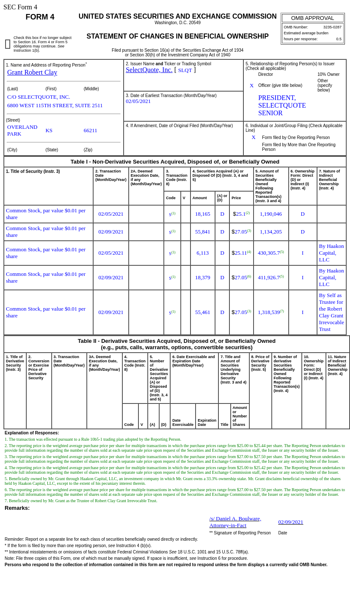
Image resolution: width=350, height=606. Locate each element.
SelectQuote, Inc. (149, 69)
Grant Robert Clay (32, 72)
